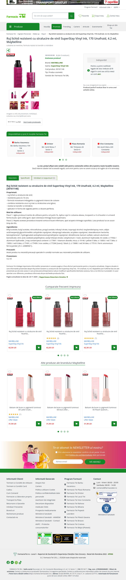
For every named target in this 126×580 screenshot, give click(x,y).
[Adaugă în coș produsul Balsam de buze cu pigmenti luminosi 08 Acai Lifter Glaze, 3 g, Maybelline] (76, 423)
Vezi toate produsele (32, 122)
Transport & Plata (14, 500)
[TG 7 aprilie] (63, 2)
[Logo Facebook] (8, 562)
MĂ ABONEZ (95, 462)
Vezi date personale (85, 455)
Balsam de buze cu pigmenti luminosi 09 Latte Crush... (25, 408)
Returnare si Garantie (16, 503)
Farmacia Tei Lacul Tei (74, 496)
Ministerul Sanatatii (43, 514)
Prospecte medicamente (45, 510)
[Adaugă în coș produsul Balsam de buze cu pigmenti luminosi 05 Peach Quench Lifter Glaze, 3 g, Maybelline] (114, 423)
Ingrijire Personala (24, 34)
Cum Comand (12, 493)
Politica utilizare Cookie (45, 489)
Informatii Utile (105, 7)
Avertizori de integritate (45, 500)
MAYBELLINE (57, 62)
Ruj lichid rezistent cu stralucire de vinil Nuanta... (25, 332)
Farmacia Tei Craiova (74, 524)
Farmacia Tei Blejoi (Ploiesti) (77, 527)
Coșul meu (98, 15)
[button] (59, 159)
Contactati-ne (12, 517)
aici (99, 74)
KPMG (110, 554)
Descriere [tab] (13, 178)
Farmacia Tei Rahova (74, 503)
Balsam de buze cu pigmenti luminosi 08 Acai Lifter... (63, 408)
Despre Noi (40, 483)
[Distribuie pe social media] (8, 50)
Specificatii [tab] (25, 178)
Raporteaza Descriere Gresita (53, 277)
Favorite (84, 16)
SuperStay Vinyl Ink (60, 66)
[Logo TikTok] (20, 562)
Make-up (36, 34)
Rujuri (44, 34)
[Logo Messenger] (12, 562)
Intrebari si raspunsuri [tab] (44, 178)
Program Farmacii (90, 7)
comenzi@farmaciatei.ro (106, 488)
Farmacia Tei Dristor (74, 493)
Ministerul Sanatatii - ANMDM (47, 517)
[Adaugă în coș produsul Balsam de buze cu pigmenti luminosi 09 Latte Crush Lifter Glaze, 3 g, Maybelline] (38, 423)
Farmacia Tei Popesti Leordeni (74, 512)
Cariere (38, 486)
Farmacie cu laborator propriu (19, 496)
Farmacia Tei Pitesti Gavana (77, 517)
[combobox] (50, 15)
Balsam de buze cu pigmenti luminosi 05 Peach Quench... (100, 408)
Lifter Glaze (13, 420)
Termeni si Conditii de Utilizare (19, 483)
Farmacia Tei (11, 34)
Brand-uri (10, 510)
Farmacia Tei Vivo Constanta (77, 500)
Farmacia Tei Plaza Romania (77, 489)
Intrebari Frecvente (15, 507)
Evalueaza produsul (53, 58)
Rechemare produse (15, 514)
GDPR (116, 7)
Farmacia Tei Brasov (74, 520)
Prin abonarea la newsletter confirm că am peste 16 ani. (81, 452)
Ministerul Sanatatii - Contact (47, 520)
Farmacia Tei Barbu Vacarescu (73, 484)
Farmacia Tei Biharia (74, 507)
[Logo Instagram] (16, 562)
